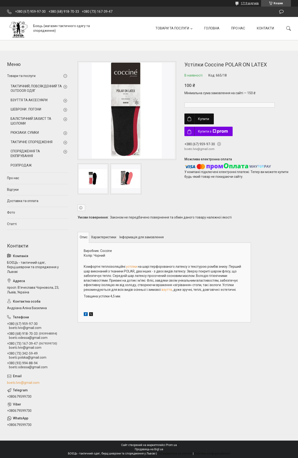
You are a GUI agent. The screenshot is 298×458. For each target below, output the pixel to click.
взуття (167, 290)
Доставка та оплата (22, 201)
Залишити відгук (281, 12)
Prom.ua (171, 445)
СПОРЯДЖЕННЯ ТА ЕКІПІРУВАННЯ (25, 153)
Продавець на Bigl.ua (149, 449)
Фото (11, 212)
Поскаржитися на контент (175, 453)
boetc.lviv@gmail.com (23, 383)
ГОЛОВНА (211, 28)
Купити (203, 119)
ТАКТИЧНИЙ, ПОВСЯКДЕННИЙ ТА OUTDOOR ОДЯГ (36, 88)
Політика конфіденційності (212, 453)
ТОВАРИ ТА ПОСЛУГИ (172, 28)
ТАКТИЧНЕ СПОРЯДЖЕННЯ (31, 142)
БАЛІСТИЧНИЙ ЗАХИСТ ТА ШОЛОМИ (31, 121)
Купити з (213, 131)
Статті (12, 224)
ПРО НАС (238, 28)
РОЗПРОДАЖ (21, 165)
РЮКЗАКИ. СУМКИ (25, 132)
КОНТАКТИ (265, 28)
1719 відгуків (250, 3)
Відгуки (13, 189)
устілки (131, 266)
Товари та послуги (21, 76)
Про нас (13, 178)
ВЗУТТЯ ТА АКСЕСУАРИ (29, 100)
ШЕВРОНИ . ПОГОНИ (26, 109)
